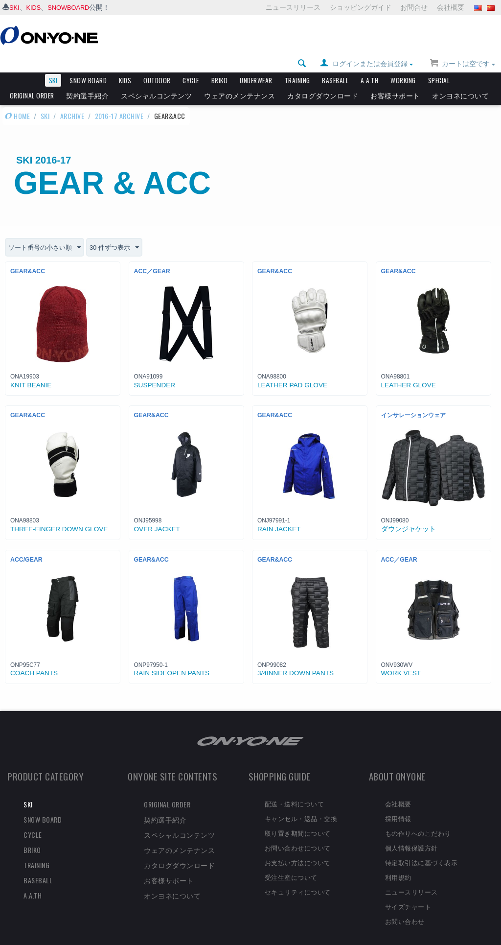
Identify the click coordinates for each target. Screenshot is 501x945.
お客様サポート (395, 79)
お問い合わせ (405, 904)
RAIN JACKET (278, 513)
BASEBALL (335, 64)
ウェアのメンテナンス (239, 79)
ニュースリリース (293, 7)
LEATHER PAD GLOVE (292, 369)
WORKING (403, 64)
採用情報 (398, 802)
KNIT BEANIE (30, 369)
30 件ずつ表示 (120, 231)
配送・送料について (294, 787)
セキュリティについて (298, 875)
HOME (17, 99)
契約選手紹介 (87, 79)
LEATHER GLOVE (408, 369)
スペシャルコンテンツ (156, 79)
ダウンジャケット (408, 513)
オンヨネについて (460, 79)
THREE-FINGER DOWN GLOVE (59, 513)
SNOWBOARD (72, 7)
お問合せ (414, 7)
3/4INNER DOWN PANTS (295, 657)
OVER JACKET (157, 513)
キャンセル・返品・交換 (301, 802)
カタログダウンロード (322, 79)
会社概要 (450, 7)
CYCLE (190, 64)
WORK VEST (401, 657)
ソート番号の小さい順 (47, 231)
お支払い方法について (298, 846)
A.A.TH (369, 64)
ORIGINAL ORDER (32, 79)
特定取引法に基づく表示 (421, 846)
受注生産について (291, 860)
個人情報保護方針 (411, 831)
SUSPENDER (155, 369)
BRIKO (219, 64)
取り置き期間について (298, 817)
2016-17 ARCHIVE (119, 99)
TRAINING (297, 64)
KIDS (35, 7)
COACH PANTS (34, 657)
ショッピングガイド (360, 7)
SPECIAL (439, 64)
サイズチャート (408, 890)
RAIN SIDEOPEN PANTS (172, 657)
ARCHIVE (72, 99)
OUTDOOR (157, 64)
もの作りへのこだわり (418, 817)
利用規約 (398, 860)
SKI (15, 7)
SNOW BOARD (88, 64)
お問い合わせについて (298, 831)
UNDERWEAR (256, 64)
